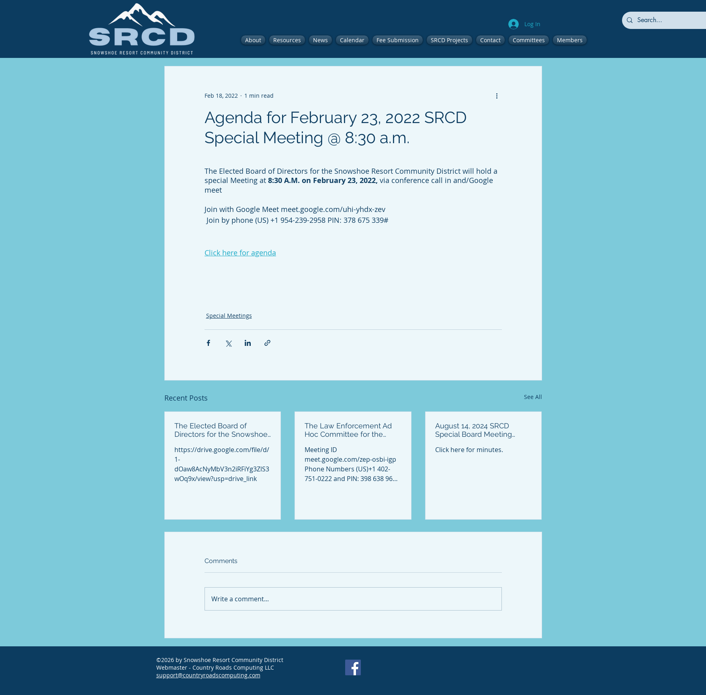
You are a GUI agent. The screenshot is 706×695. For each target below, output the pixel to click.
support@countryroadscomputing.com (208, 675)
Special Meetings (229, 315)
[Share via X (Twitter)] (228, 343)
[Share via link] (267, 343)
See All (533, 397)
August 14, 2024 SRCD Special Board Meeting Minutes (473, 430)
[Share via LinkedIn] (248, 343)
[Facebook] (353, 667)
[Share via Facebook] (208, 343)
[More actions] (497, 95)
